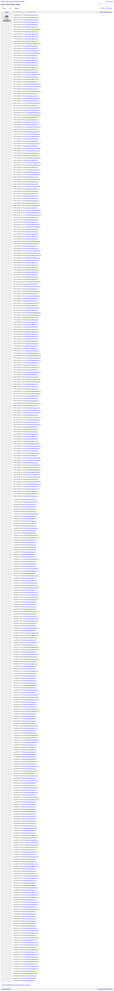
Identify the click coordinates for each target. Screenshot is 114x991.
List (10, 8)
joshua (6, 12)
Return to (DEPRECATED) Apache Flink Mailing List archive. (16, 985)
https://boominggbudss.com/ (31, 15)
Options (109, 8)
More (110, 12)
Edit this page (110, 989)
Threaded (16, 8)
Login (107, 1)
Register (111, 1)
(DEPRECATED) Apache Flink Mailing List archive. (13, 1)
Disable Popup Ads (102, 989)
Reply (101, 12)
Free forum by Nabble (6, 989)
